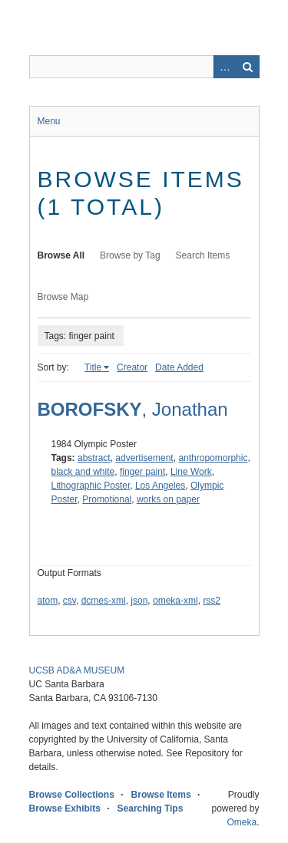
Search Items (203, 255)
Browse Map (63, 296)
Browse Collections (71, 794)
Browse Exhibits (65, 808)
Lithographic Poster (91, 485)
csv (69, 600)
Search (248, 66)
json (139, 600)
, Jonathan (133, 409)
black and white (83, 471)
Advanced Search (225, 66)
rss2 (211, 600)
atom (48, 600)
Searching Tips (151, 808)
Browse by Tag (130, 255)
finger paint (142, 471)
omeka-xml (175, 600)
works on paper (168, 499)
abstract (94, 458)
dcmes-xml (103, 600)
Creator (132, 367)
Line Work (191, 471)
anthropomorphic (212, 458)
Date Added (179, 367)
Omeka (242, 822)
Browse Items (161, 794)
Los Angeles (160, 485)
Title (92, 367)
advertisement (144, 458)
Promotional (106, 499)
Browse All (61, 255)
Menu (49, 121)
